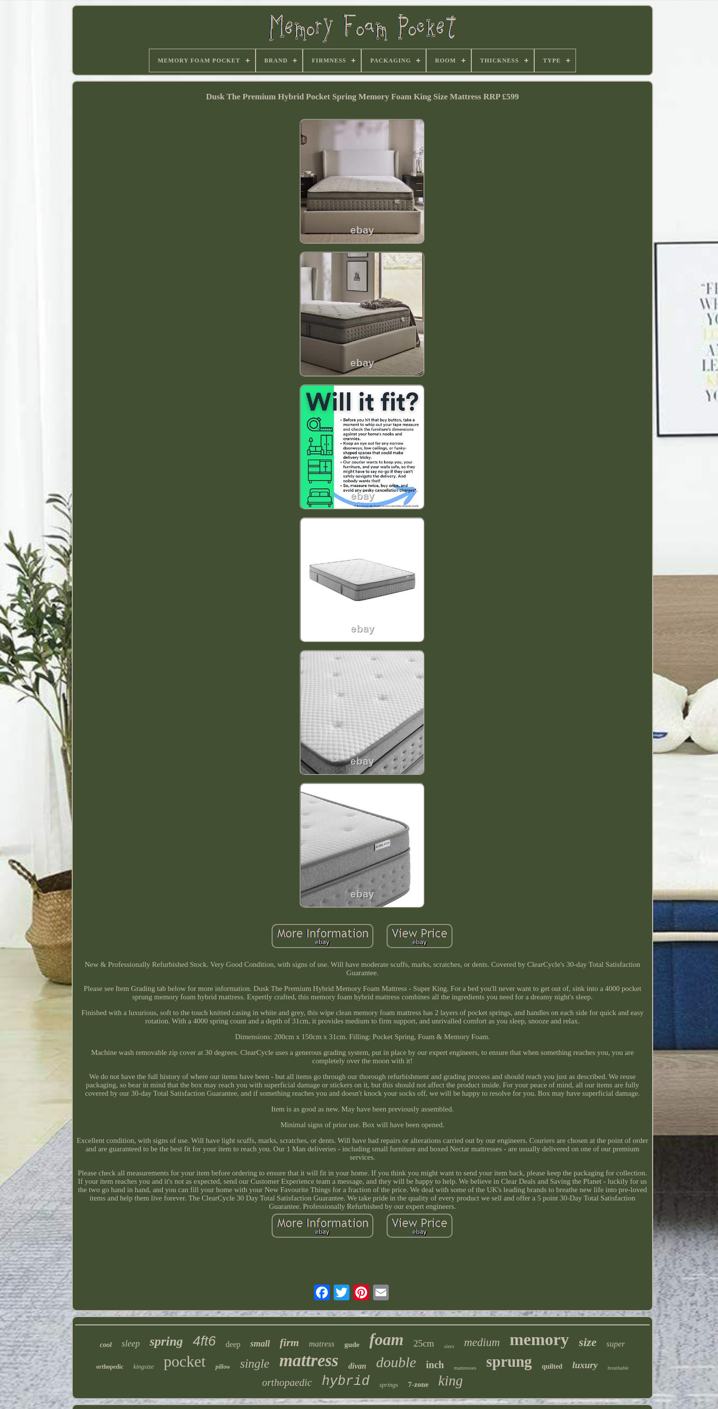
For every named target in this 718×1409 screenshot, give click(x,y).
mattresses (465, 1368)
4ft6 (204, 1341)
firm (289, 1342)
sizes (449, 1346)
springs (388, 1384)
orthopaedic (287, 1382)
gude (352, 1345)
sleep (130, 1344)
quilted (552, 1366)
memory (539, 1339)
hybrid (346, 1381)
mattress (309, 1360)
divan (357, 1366)
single (254, 1363)
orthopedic (109, 1366)
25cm (423, 1343)
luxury (585, 1365)
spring (166, 1341)
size (588, 1342)
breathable (618, 1368)
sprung (509, 1361)
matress (321, 1344)
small (260, 1344)
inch (435, 1364)
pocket (184, 1361)
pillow (222, 1366)
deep (233, 1344)
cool (106, 1345)
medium (482, 1342)
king (450, 1380)
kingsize (143, 1366)
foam (387, 1340)
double (396, 1362)
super (615, 1344)
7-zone (418, 1384)
